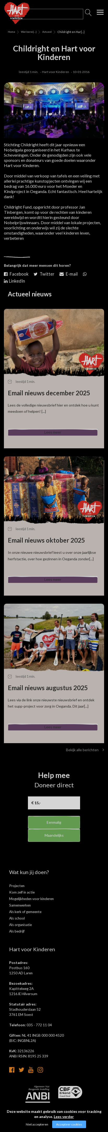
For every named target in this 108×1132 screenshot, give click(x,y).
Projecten (17, 894)
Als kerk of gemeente (25, 920)
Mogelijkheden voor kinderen (31, 907)
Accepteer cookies (69, 1124)
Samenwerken (20, 914)
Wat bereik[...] (27, 32)
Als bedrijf (17, 940)
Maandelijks (54, 847)
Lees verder (64, 1116)
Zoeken (88, 14)
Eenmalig (54, 830)
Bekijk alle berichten (85, 758)
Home (11, 31)
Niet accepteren (37, 1124)
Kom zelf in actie (22, 901)
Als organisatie (20, 933)
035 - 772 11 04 (39, 1033)
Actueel (47, 31)
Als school (17, 927)
